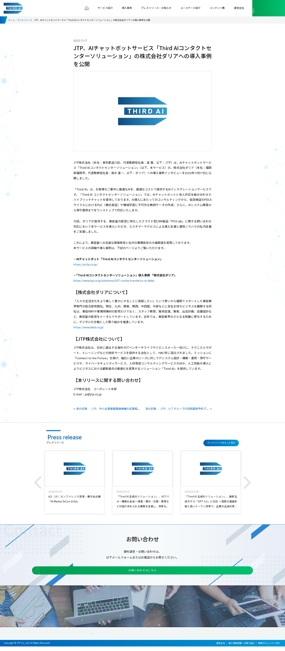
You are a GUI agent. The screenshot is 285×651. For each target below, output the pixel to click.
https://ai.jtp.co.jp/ (86, 264)
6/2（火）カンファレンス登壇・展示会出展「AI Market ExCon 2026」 (74, 499)
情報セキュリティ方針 (269, 647)
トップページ (98, 8)
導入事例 (135, 8)
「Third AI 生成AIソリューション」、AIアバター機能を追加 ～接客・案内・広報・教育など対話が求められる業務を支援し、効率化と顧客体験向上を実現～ (143, 503)
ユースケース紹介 (195, 8)
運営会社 (240, 8)
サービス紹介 (115, 8)
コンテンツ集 (220, 8)
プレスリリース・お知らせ (162, 8)
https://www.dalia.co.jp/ (89, 327)
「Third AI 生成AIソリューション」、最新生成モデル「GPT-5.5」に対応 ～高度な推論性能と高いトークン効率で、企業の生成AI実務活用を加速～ (211, 503)
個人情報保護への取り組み (241, 647)
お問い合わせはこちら (138, 573)
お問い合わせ (264, 8)
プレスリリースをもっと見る (220, 441)
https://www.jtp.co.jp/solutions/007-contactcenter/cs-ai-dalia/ (116, 280)
